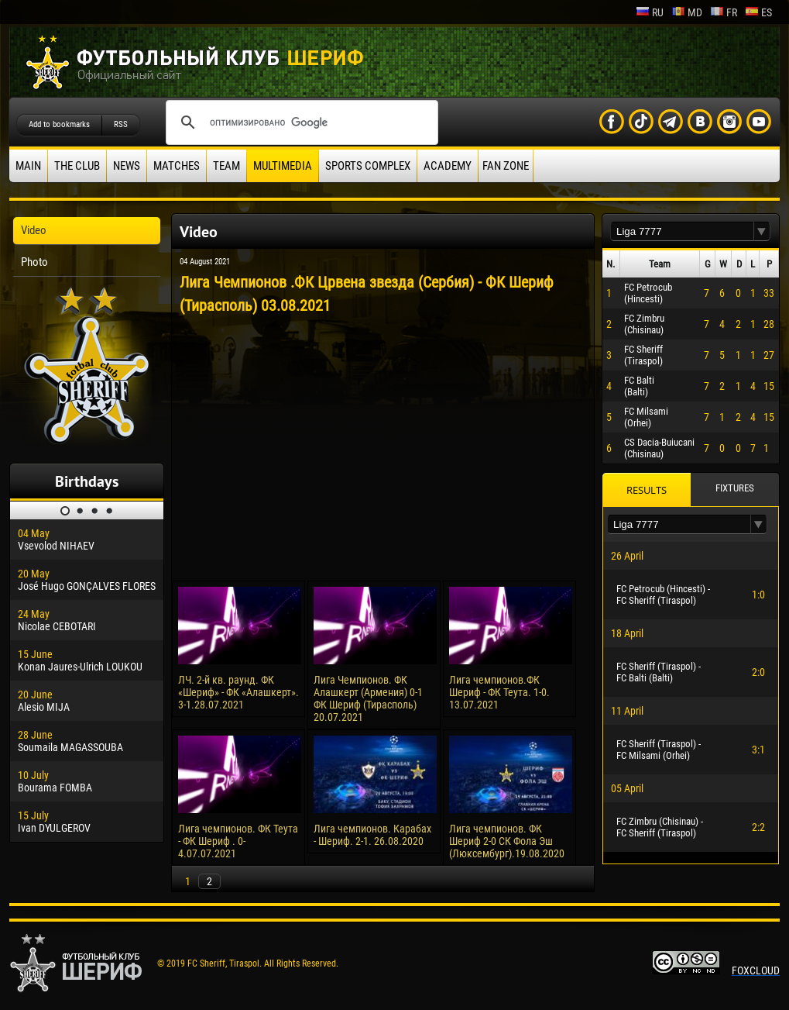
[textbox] (682, 231)
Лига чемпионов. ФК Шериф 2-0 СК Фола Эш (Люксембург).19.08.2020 (506, 841)
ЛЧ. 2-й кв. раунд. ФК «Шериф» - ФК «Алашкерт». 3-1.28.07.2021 (238, 692)
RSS (121, 124)
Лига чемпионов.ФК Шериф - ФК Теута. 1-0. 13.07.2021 (499, 692)
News (126, 166)
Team (226, 166)
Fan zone (505, 166)
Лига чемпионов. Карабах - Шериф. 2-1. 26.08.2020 (372, 834)
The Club (77, 166)
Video (33, 230)
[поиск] (299, 122)
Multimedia (282, 166)
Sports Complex (367, 166)
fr (723, 12)
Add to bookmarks (59, 124)
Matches (176, 166)
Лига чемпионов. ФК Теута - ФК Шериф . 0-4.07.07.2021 (238, 841)
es (758, 12)
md (686, 12)
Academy (448, 166)
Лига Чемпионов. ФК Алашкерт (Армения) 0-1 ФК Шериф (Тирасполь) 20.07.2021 (368, 698)
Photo (34, 262)
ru (650, 12)
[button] (761, 231)
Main (28, 166)
